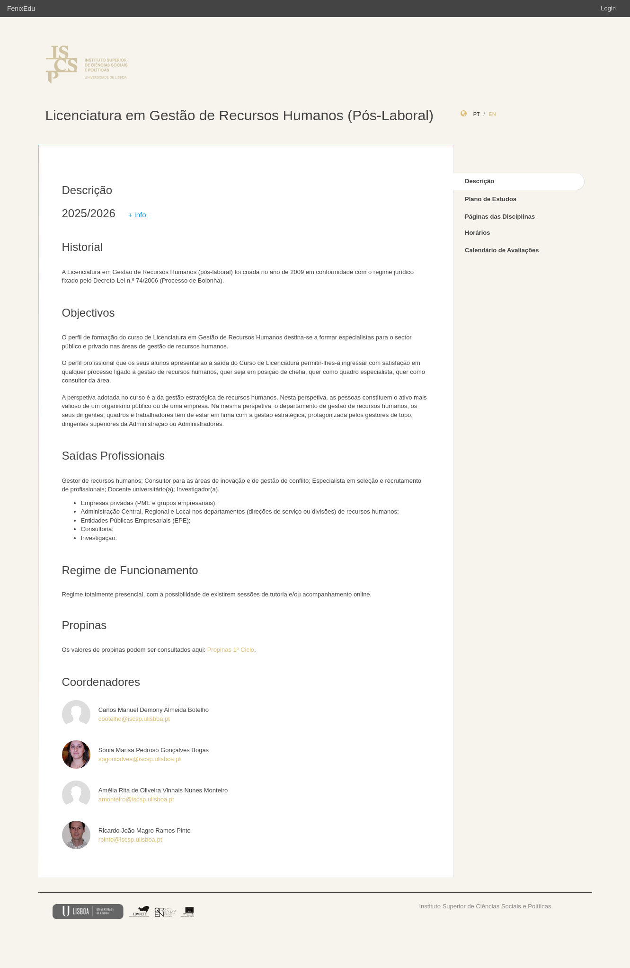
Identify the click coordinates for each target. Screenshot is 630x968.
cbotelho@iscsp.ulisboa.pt (134, 718)
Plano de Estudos (490, 199)
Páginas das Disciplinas (500, 216)
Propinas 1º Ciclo (230, 649)
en (492, 114)
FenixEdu (21, 8)
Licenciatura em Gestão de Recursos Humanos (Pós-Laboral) (239, 115)
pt (476, 114)
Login (608, 8)
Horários (477, 232)
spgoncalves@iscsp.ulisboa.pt (139, 759)
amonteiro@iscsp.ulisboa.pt (136, 799)
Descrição (479, 181)
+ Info (137, 215)
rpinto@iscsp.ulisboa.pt (130, 839)
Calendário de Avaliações (502, 250)
